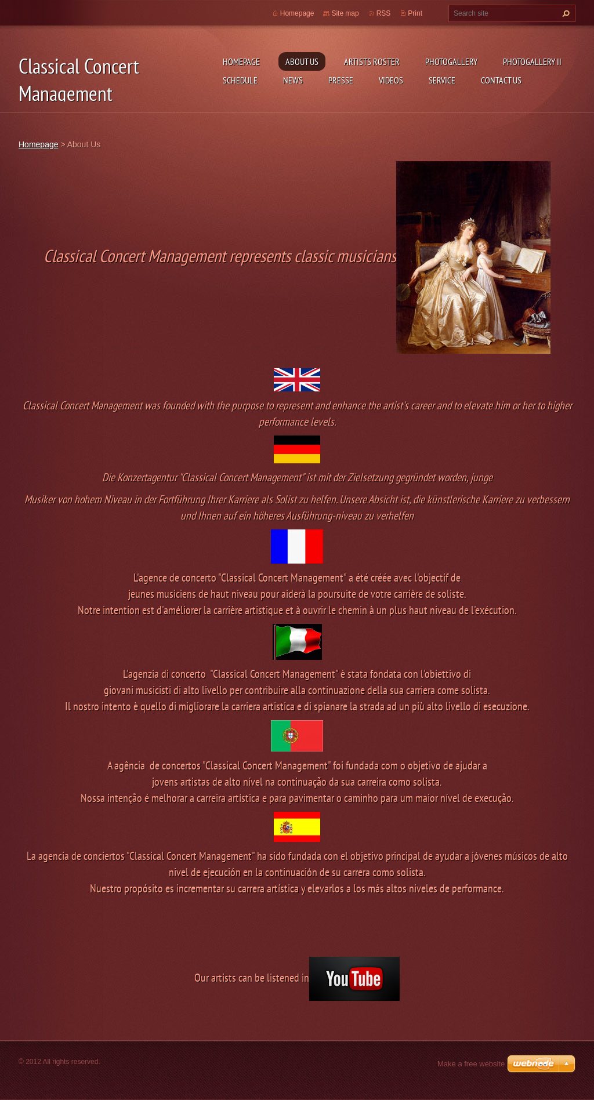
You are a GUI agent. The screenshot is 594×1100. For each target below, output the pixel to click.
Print (415, 13)
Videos (391, 80)
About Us (301, 61)
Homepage (241, 61)
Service (442, 80)
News (293, 80)
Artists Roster (372, 61)
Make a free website (471, 1063)
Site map (344, 13)
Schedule (240, 80)
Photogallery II (532, 61)
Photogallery (451, 61)
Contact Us (501, 80)
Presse (340, 80)
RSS (383, 13)
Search (564, 13)
